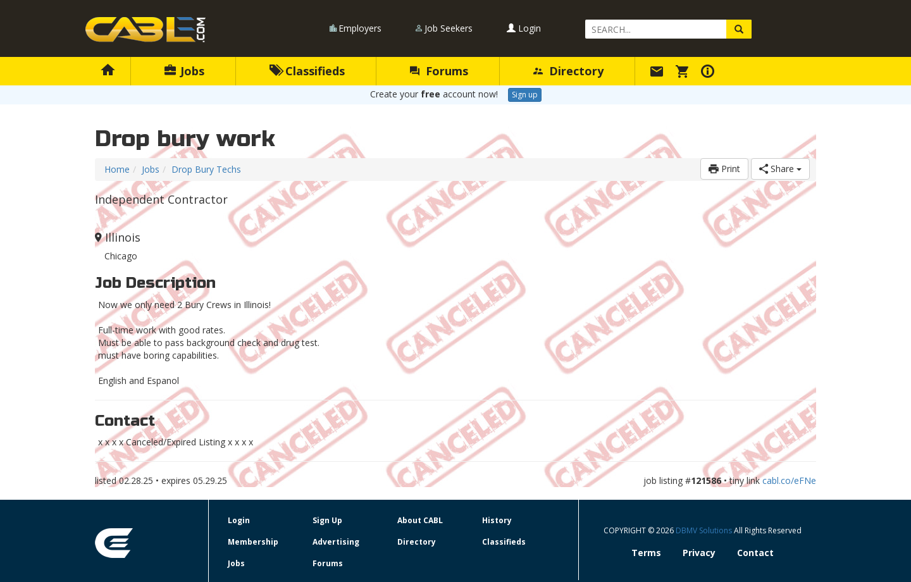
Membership (253, 541)
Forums (439, 70)
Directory (568, 70)
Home (117, 169)
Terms (646, 553)
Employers (359, 28)
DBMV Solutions (705, 530)
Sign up (525, 94)
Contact (755, 553)
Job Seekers (449, 28)
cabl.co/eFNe (789, 480)
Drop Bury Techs (206, 169)
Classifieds (307, 70)
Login (524, 28)
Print (724, 169)
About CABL (420, 520)
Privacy (699, 553)
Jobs (184, 70)
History (497, 520)
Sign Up (327, 520)
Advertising (336, 541)
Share (780, 169)
